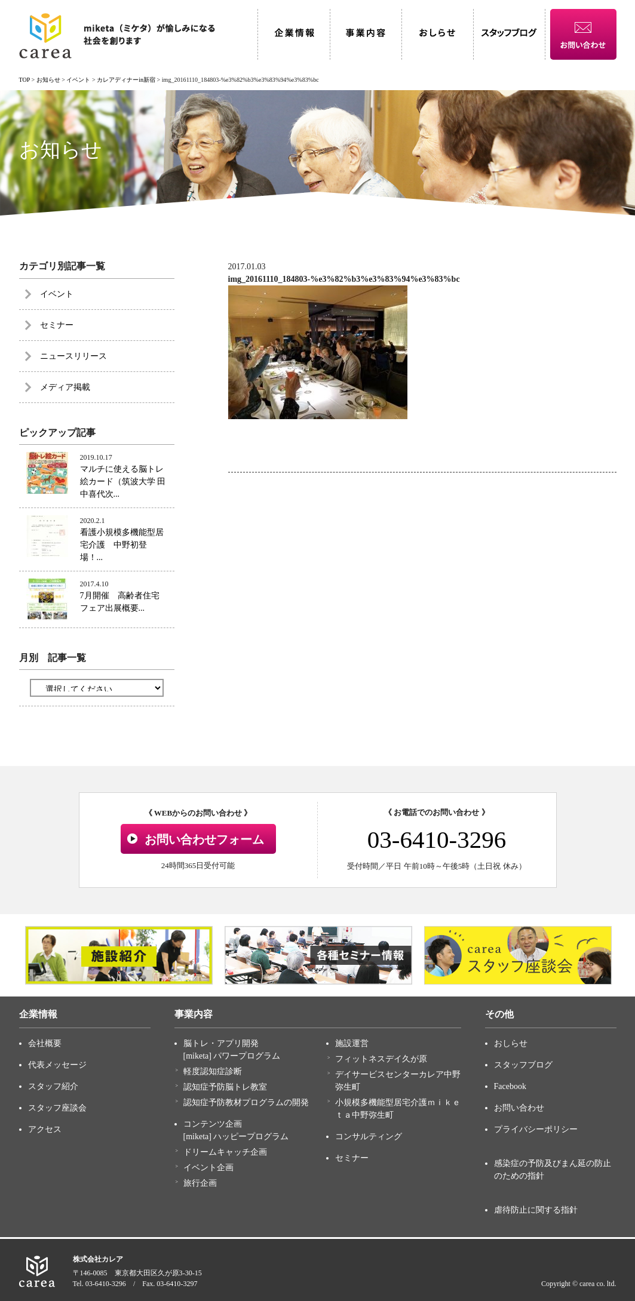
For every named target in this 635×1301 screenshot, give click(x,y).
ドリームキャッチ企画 (225, 1152)
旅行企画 (200, 1183)
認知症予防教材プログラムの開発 (246, 1102)
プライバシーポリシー (536, 1129)
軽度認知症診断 (212, 1071)
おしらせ (510, 1043)
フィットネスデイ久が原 (381, 1058)
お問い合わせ (519, 1107)
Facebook (510, 1086)
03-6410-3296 (436, 839)
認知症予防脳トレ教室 (225, 1086)
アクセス (45, 1129)
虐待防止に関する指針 (536, 1209)
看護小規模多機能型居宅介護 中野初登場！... (122, 545)
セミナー (56, 325)
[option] (119, 955)
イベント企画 (208, 1167)
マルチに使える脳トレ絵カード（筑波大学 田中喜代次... (123, 482)
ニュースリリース (73, 356)
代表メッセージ (57, 1064)
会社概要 (45, 1043)
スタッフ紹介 (53, 1086)
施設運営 (352, 1043)
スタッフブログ (523, 1064)
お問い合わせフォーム (204, 839)
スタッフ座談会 (57, 1107)
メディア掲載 (65, 387)
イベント (56, 294)
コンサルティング (368, 1136)
